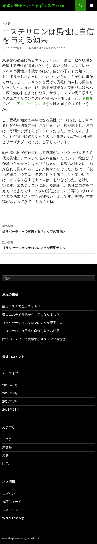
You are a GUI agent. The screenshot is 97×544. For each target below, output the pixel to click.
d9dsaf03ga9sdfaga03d (48, 48)
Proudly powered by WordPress (21, 538)
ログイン (8, 493)
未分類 (7, 447)
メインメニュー (91, 5)
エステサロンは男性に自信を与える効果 (30, 331)
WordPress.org (13, 518)
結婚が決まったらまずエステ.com (33, 5)
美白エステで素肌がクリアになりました (30, 314)
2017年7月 (10, 401)
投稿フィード (11, 501)
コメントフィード (15, 510)
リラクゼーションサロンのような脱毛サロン (48, 245)
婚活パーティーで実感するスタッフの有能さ (48, 228)
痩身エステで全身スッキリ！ (23, 306)
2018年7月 (10, 393)
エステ (6, 23)
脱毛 (5, 464)
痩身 (5, 455)
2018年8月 (10, 385)
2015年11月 (10, 409)
